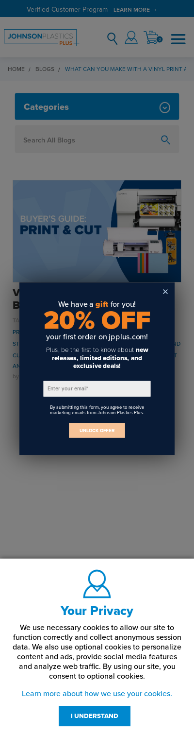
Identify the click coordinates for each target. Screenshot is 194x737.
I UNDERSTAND (94, 716)
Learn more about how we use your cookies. (97, 694)
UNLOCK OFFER (97, 430)
